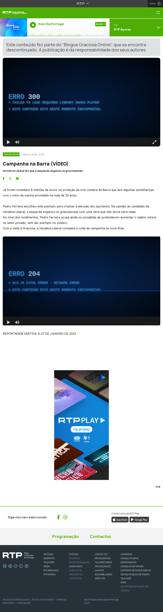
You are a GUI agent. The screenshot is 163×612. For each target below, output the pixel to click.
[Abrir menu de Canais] (136, 27)
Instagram (16, 566)
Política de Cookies (43, 599)
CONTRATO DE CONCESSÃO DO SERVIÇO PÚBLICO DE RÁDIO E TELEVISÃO (136, 574)
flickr (27, 566)
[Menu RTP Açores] (159, 13)
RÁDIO (47, 566)
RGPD (123, 582)
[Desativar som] (17, 142)
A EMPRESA (126, 554)
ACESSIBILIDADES (103, 574)
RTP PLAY (73, 554)
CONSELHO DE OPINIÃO (132, 566)
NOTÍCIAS (48, 554)
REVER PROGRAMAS (79, 562)
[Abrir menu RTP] (82, 3)
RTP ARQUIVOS (51, 570)
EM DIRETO (74, 558)
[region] (81, 102)
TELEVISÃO (49, 562)
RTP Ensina (50, 574)
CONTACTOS (101, 554)
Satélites (100, 578)
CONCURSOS (75, 566)
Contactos (100, 536)
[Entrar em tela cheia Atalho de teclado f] (154, 142)
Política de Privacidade (16, 599)
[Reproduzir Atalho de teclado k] (8, 142)
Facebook (5, 566)
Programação (65, 536)
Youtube (21, 566)
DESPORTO (49, 558)
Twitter (10, 566)
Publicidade (24, 603)
